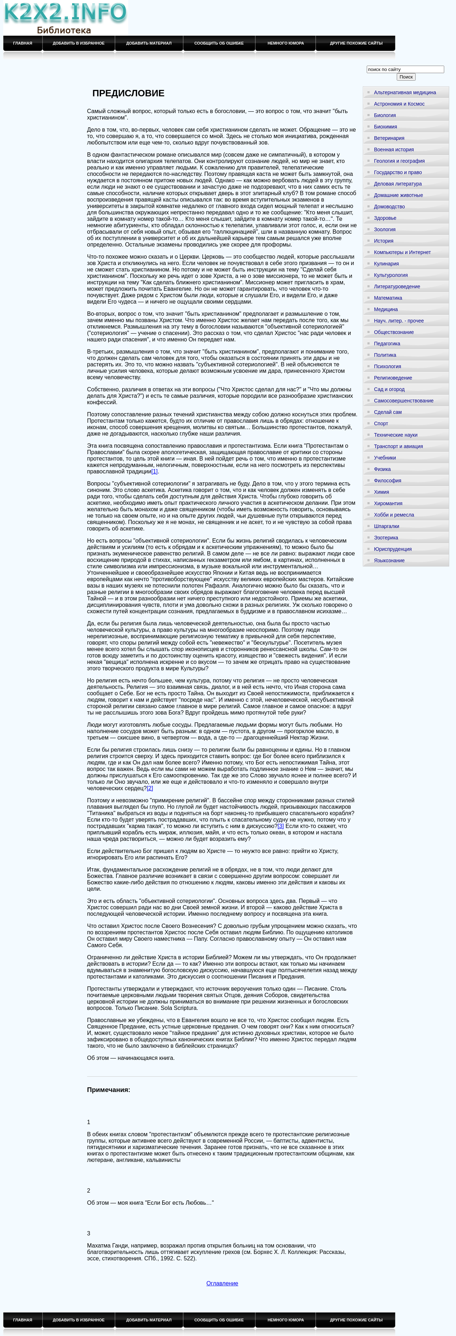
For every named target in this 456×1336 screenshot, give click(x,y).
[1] (154, 471)
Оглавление (222, 1283)
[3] (280, 826)
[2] (150, 788)
